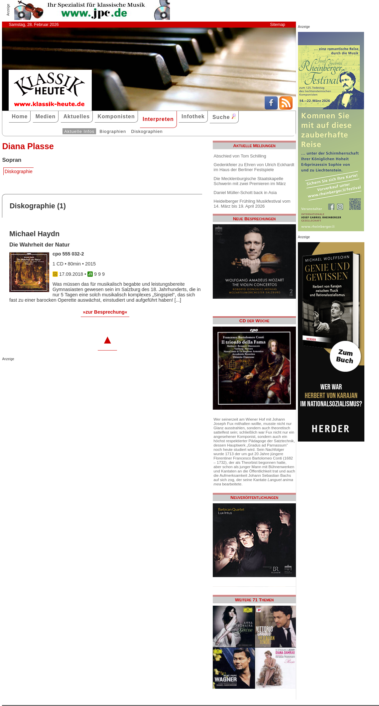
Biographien (113, 131)
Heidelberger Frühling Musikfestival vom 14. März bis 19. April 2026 (252, 204)
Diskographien (147, 131)
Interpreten (158, 119)
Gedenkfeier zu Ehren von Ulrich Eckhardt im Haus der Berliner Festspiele (254, 167)
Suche (224, 117)
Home (20, 116)
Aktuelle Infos (79, 131)
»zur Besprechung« (105, 312)
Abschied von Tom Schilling (240, 155)
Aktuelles (76, 116)
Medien (46, 116)
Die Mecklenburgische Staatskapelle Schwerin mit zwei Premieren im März (250, 181)
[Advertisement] (80, 374)
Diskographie (19, 171)
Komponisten (116, 116)
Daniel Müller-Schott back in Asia (245, 192)
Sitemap (277, 24)
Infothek (193, 116)
